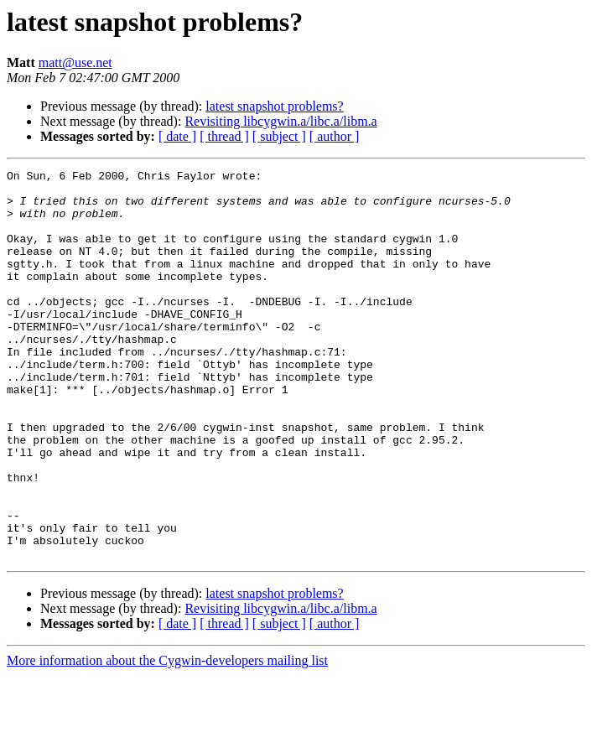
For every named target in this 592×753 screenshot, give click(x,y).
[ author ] (334, 136)
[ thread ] (224, 136)
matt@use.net (75, 62)
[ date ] (177, 136)
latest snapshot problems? (274, 106)
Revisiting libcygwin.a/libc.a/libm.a (280, 121)
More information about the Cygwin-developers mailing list (167, 738)
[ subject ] (279, 136)
